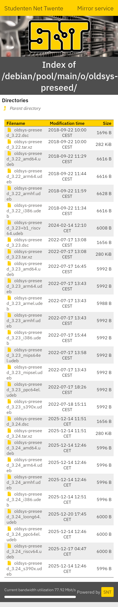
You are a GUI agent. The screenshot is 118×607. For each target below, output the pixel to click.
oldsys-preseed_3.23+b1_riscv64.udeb (24, 228)
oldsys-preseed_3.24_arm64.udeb (24, 465)
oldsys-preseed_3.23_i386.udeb (24, 337)
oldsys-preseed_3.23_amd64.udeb (24, 269)
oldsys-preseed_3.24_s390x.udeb (24, 568)
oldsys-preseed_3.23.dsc (24, 242)
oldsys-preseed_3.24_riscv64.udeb (24, 551)
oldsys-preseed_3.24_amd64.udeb (24, 448)
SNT (107, 592)
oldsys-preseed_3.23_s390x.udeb (24, 407)
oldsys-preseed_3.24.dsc (24, 421)
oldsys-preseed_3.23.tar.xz (24, 254)
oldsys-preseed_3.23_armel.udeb (25, 303)
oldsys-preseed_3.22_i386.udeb (24, 210)
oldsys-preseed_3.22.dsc (24, 132)
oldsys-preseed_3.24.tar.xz (24, 433)
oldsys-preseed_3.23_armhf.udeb (24, 320)
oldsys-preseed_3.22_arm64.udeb (24, 176)
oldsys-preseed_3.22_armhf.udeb (24, 193)
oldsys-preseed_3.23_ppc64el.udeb (24, 389)
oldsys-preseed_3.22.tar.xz (24, 144)
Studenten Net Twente (33, 8)
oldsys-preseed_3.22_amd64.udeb (24, 159)
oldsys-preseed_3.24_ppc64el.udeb (24, 534)
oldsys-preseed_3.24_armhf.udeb (24, 482)
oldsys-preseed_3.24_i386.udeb (24, 499)
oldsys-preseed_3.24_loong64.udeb (24, 516)
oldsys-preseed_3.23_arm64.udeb (24, 286)
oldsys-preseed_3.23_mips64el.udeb (24, 355)
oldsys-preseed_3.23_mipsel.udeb (24, 372)
